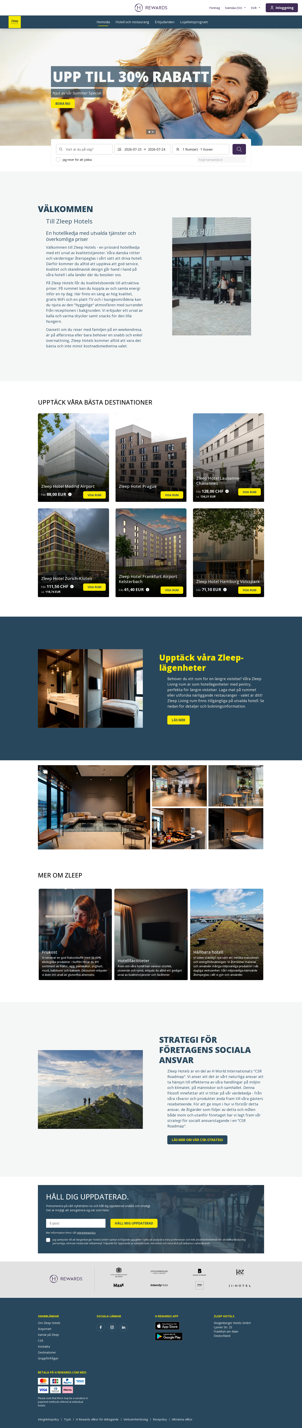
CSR (40, 1341)
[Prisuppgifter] (70, 494)
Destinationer (47, 1352)
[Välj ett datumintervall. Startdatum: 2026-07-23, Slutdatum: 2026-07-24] (142, 149)
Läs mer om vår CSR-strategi (197, 1140)
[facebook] (101, 1327)
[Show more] (45, 772)
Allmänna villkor (183, 1419)
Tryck (68, 1419)
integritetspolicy (86, 1232)
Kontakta (44, 1346)
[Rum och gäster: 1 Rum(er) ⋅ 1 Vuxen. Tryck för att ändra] (201, 149)
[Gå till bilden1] (149, 132)
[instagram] (112, 1327)
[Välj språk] (235, 8)
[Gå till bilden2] (152, 132)
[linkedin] (123, 1327)
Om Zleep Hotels (49, 1323)
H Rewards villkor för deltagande (98, 1419)
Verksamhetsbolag (136, 1419)
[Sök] (239, 149)
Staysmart (44, 1329)
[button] (94, 807)
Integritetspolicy (49, 1419)
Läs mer (178, 720)
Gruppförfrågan (48, 1358)
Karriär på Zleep (48, 1335)
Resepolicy (161, 1419)
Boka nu (62, 103)
